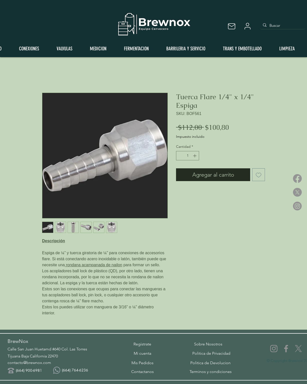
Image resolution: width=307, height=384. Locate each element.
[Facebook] (297, 178)
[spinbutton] (187, 155)
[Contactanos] (142, 371)
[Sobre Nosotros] (208, 344)
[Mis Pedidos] (142, 362)
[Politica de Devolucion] (210, 362)
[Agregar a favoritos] (258, 174)
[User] (247, 26)
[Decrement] (180, 155)
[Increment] (195, 155)
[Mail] (231, 26)
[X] (297, 192)
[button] (142, 344)
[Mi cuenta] (142, 353)
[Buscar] (282, 25)
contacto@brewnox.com (29, 362)
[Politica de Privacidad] (211, 353)
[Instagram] (297, 206)
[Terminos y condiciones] (210, 371)
